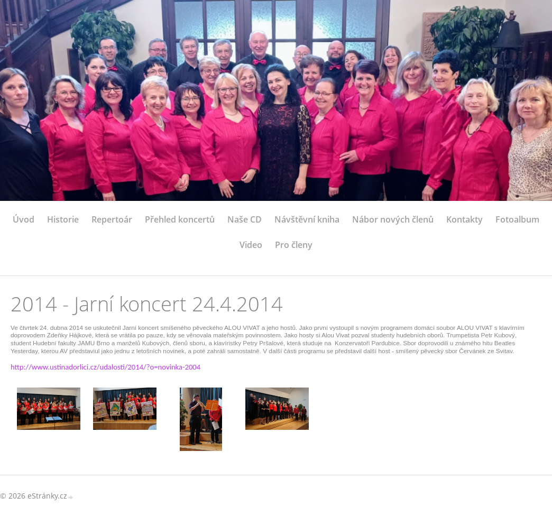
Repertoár (111, 219)
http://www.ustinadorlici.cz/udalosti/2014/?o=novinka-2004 (105, 367)
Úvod (23, 219)
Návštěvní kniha (306, 219)
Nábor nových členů (393, 219)
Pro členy (293, 245)
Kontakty (464, 219)
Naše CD (244, 219)
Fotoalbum (517, 219)
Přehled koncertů (180, 219)
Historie (63, 219)
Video (251, 245)
